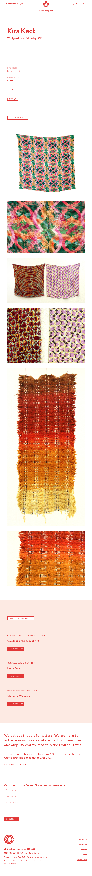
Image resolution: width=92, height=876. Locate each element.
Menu (85, 4)
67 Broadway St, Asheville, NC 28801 (19, 849)
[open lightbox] (46, 163)
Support (73, 4)
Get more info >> (43, 857)
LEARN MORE (15, 648)
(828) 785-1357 (10, 853)
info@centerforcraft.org (28, 853)
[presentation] (23, 811)
